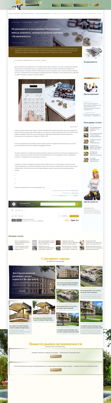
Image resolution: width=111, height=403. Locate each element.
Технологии (57, 5)
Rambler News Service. (74, 190)
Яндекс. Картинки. (75, 193)
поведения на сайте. (62, 195)
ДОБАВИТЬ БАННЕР (92, 78)
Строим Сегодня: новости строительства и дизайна (21, 13)
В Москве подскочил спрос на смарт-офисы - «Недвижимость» (93, 114)
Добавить (63, 216)
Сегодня (48, 5)
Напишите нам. (75, 195)
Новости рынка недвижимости (43, 13)
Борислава (15, 22)
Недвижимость (72, 5)
